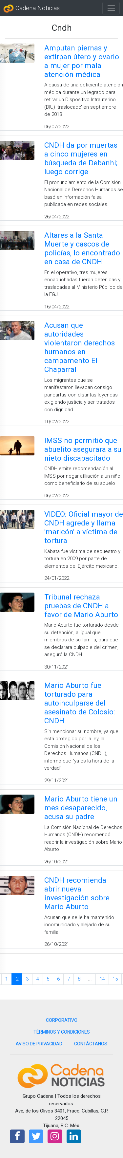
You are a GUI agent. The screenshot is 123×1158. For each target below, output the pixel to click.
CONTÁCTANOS (90, 1043)
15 (115, 979)
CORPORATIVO (61, 1020)
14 (102, 979)
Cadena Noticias (31, 8)
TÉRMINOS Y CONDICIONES (61, 1032)
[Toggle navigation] (111, 8)
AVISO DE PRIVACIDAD (39, 1043)
